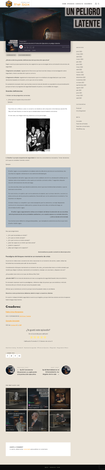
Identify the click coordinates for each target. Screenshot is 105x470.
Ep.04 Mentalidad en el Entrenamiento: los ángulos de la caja (54, 371)
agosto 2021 (80, 87)
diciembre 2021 (81, 77)
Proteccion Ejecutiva (43, 347)
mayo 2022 (79, 67)
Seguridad (53, 347)
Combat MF (14, 325)
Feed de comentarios (83, 126)
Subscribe (27, 50)
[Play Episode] (21, 47)
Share (34, 50)
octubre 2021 (80, 82)
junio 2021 (79, 93)
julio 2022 (79, 62)
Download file (11, 55)
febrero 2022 (80, 75)
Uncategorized (80, 111)
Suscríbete (88, 4)
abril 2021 (79, 98)
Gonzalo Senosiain (12, 321)
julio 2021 (79, 90)
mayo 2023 (79, 54)
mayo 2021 (79, 95)
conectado (26, 449)
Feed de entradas (81, 124)
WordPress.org (80, 129)
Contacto (79, 4)
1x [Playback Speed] (30, 47)
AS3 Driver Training (25, 316)
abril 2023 (79, 56)
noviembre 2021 (81, 80)
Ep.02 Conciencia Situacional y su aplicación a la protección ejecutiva (22, 371)
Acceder (79, 121)
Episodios (70, 4)
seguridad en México (63, 347)
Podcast (78, 108)
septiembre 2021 (81, 85)
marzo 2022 (79, 72)
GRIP (20, 325)
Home (64, 4)
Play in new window (24, 55)
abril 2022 (79, 69)
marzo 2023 (79, 59)
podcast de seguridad (30, 347)
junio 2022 (79, 64)
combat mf (20, 347)
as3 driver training (11, 347)
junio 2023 (79, 51)
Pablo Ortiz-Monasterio (14, 312)
